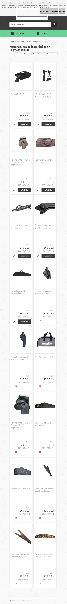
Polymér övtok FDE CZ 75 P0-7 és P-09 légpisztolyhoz (20, 162)
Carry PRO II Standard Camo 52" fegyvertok (44, 555)
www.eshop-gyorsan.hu (26, 600)
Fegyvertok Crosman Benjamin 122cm (43, 161)
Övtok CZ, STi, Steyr (19, 94)
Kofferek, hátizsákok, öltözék (27, 41)
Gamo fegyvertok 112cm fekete (18, 292)
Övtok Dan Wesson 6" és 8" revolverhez (20, 358)
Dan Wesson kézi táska (44, 357)
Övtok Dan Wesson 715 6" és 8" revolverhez (45, 226)
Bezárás (62, 11)
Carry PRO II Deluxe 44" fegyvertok (45, 424)
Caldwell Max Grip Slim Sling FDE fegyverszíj (20, 555)
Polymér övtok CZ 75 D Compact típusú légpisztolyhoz (20, 425)
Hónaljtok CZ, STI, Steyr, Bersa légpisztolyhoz (45, 95)
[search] (54, 24)
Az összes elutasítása (49, 11)
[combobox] (36, 53)
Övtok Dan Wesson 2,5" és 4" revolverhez (45, 292)
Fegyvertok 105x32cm (20, 488)
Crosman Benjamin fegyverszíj (19, 226)
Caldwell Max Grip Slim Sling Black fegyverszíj (44, 489)
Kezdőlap (14, 41)
